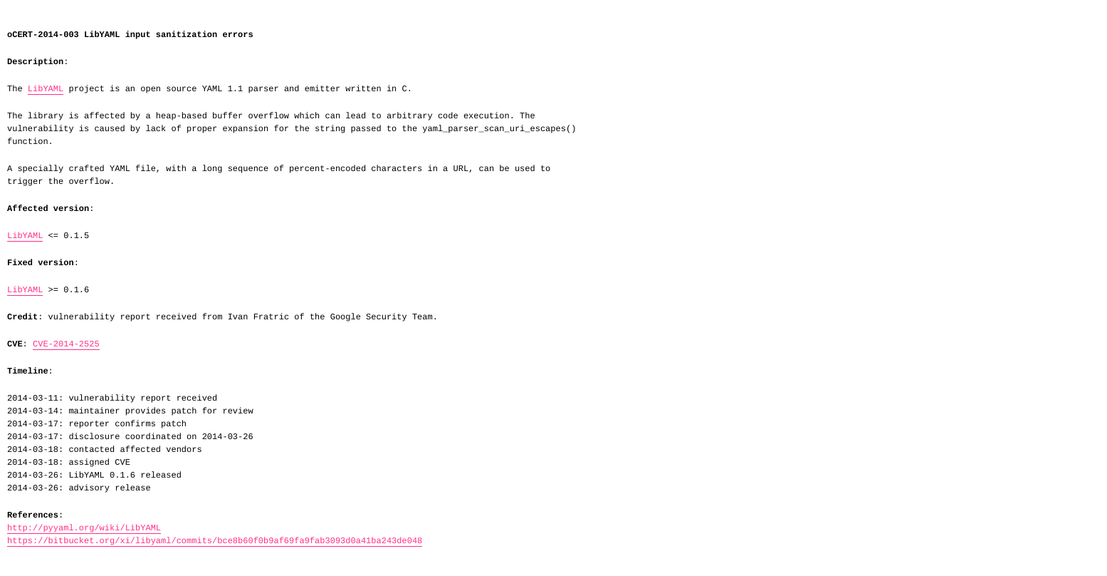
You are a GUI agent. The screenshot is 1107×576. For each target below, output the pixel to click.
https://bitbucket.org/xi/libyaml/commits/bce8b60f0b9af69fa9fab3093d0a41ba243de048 (214, 541)
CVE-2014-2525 (66, 344)
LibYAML (45, 89)
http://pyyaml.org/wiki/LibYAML (84, 528)
